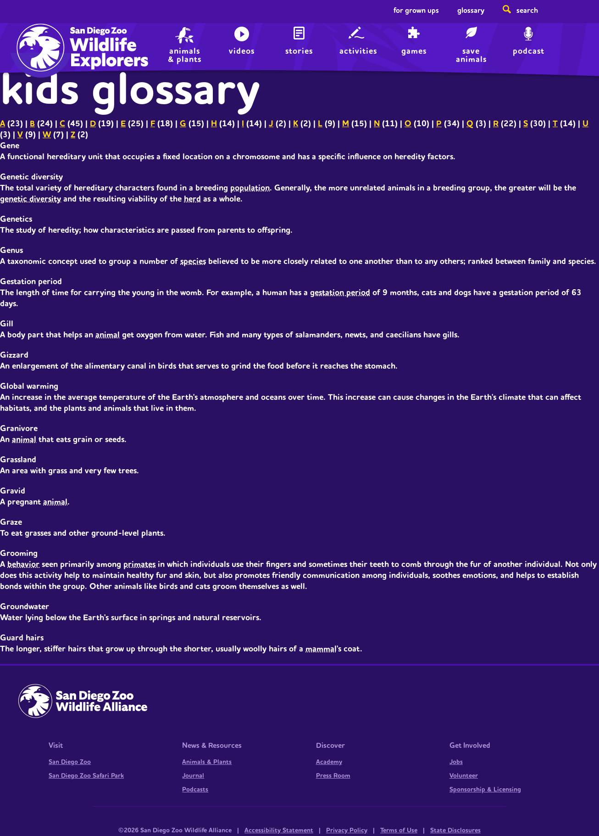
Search (527, 11)
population (250, 188)
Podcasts (195, 789)
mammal (321, 649)
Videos (242, 51)
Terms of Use (398, 830)
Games (414, 51)
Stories (299, 51)
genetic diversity (30, 199)
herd (192, 199)
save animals (471, 54)
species (193, 261)
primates (139, 564)
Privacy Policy (346, 830)
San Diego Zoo (70, 762)
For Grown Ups (416, 11)
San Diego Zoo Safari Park (86, 775)
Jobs (456, 762)
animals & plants (184, 54)
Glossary (470, 11)
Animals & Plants (207, 762)
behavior (23, 564)
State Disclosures (455, 830)
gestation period (340, 292)
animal (107, 335)
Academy (329, 762)
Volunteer (463, 775)
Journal (193, 775)
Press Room (333, 775)
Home (38, 39)
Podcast (528, 51)
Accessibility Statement (278, 830)
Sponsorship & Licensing (485, 789)
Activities (358, 51)
